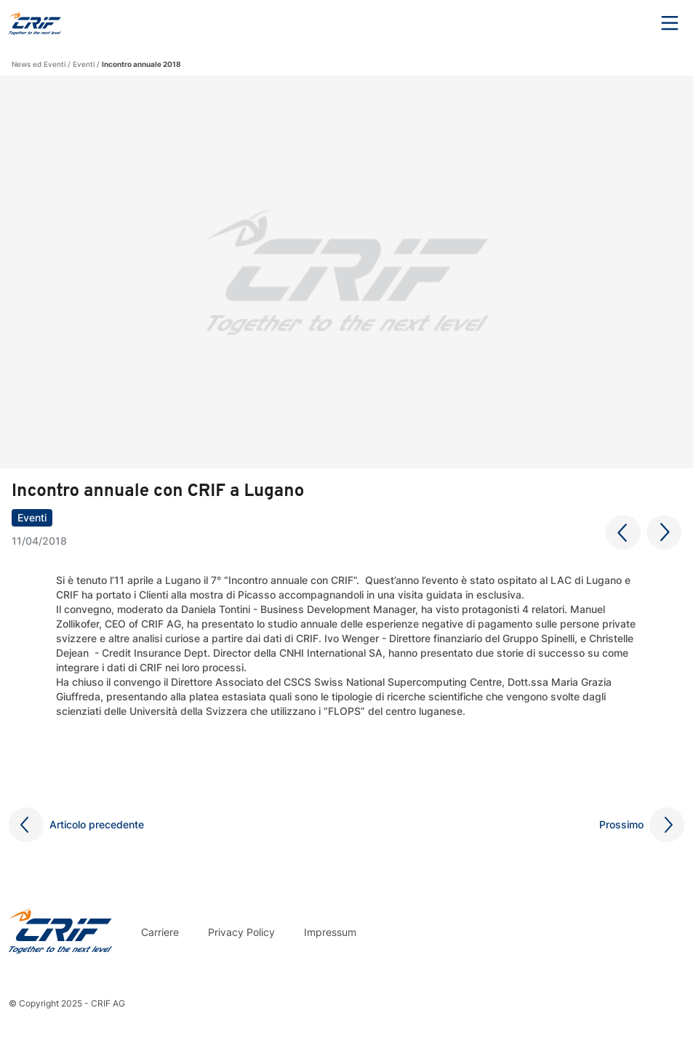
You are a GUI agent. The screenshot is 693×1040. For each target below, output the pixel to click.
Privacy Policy (241, 932)
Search (629, 23)
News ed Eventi (38, 64)
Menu (669, 23)
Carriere (160, 932)
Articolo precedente (96, 824)
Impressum (330, 932)
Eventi (84, 64)
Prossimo (621, 824)
